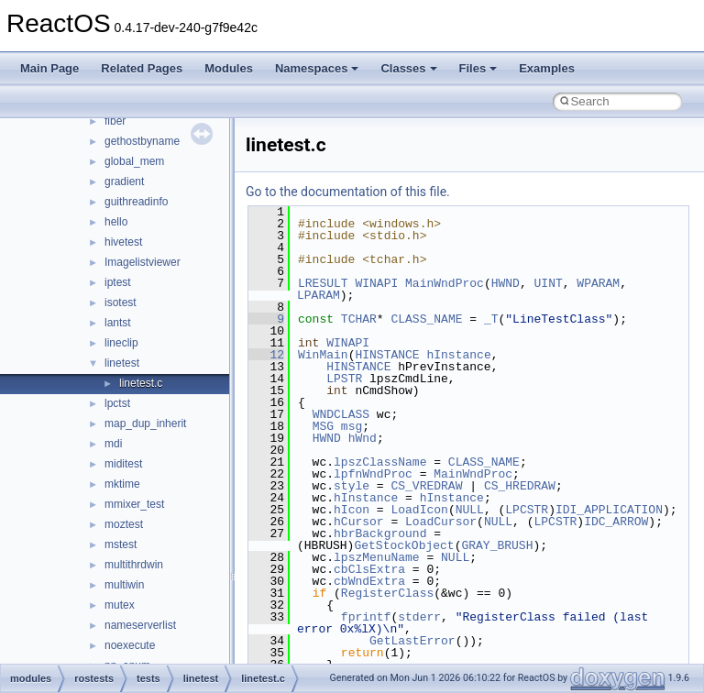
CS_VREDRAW (426, 486)
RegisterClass (387, 593)
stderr (419, 617)
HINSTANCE (387, 354)
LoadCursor (441, 521)
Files (478, 68)
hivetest (123, 242)
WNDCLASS (341, 414)
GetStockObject (404, 545)
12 (266, 354)
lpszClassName (380, 462)
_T (491, 319)
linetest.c (140, 383)
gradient (124, 181)
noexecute (129, 645)
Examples (547, 68)
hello (115, 221)
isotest (120, 302)
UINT (548, 283)
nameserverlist (140, 625)
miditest (123, 463)
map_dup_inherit (145, 423)
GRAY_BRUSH (497, 545)
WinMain (323, 354)
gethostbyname (142, 141)
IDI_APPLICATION (609, 509)
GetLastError (412, 640)
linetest (121, 363)
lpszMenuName (377, 557)
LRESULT (323, 283)
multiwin (124, 584)
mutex (119, 605)
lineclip (121, 342)
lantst (117, 322)
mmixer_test (134, 504)
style (351, 486)
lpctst (117, 403)
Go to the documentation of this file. (348, 191)
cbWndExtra (369, 581)
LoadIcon (418, 509)
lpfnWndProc (373, 474)
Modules (228, 68)
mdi (113, 443)
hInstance (458, 354)
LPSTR (344, 378)
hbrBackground (380, 533)
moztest (123, 524)
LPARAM (318, 295)
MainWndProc (444, 283)
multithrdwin (133, 564)
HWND (505, 283)
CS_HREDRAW (520, 486)
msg (351, 426)
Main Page (49, 68)
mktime (122, 484)
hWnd (362, 438)
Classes (408, 68)
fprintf (366, 617)
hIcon (351, 509)
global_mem (134, 161)
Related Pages (141, 68)
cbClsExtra (369, 569)
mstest (120, 544)
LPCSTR (526, 509)
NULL (470, 509)
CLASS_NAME (426, 319)
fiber (115, 121)
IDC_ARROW (616, 521)
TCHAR (359, 319)
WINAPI (376, 283)
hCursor (359, 521)
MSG (323, 426)
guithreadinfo (136, 201)
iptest (117, 282)
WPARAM (598, 283)
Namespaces (317, 68)
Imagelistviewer (142, 262)
